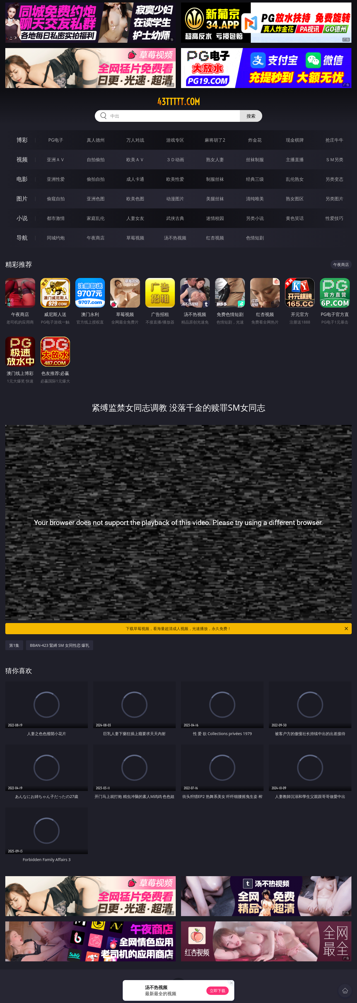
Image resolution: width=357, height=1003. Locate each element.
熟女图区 (295, 199)
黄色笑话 (295, 218)
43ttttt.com (178, 101)
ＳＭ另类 (334, 159)
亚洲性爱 (56, 179)
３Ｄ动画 (175, 159)
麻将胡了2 (215, 140)
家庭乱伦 (96, 218)
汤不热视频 (175, 238)
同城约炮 (56, 238)
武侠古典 (175, 218)
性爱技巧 (334, 218)
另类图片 (334, 199)
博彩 (22, 140)
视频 (22, 159)
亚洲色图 (96, 199)
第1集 (14, 645)
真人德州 (96, 140)
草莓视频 (135, 238)
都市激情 (56, 218)
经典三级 (255, 179)
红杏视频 (215, 238)
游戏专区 (175, 140)
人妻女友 (135, 218)
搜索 (251, 116)
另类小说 (255, 218)
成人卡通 (135, 179)
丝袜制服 (255, 159)
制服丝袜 (215, 179)
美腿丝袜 (215, 199)
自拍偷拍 (96, 159)
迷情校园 (215, 218)
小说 (22, 218)
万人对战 (135, 140)
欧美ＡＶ (135, 159)
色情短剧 (255, 238)
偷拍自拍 (96, 179)
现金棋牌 (295, 140)
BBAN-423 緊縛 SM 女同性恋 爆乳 (59, 645)
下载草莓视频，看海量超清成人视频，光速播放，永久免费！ (237, 628)
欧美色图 (135, 199)
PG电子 (55, 140)
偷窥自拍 (56, 199)
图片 (22, 198)
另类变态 (334, 179)
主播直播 (295, 159)
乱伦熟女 (295, 179)
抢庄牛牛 (334, 140)
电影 (22, 179)
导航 (22, 237)
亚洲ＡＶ (56, 159)
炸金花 (255, 140)
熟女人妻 (215, 159)
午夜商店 (96, 238)
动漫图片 (175, 199)
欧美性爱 (175, 179)
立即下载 (217, 990)
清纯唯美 (255, 199)
